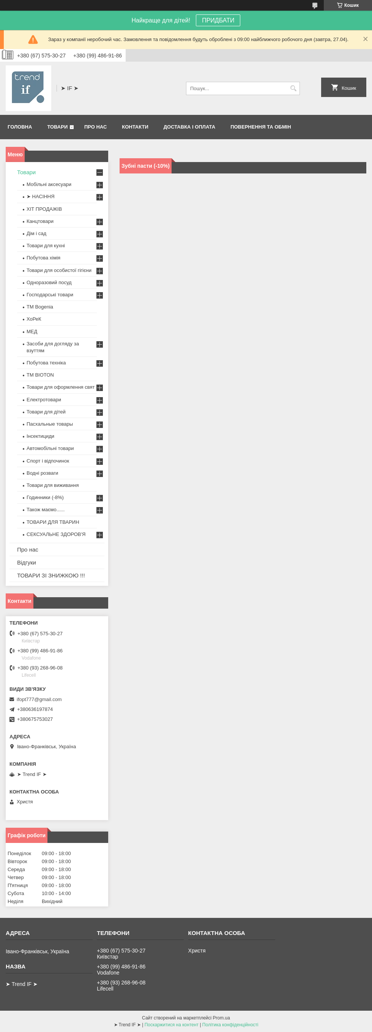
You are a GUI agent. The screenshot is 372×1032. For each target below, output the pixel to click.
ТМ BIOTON (40, 375)
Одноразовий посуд (49, 282)
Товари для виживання (53, 485)
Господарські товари (50, 294)
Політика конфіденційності (230, 1024)
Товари (57, 127)
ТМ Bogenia (40, 307)
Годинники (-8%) (45, 497)
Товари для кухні (46, 245)
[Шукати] (293, 88)
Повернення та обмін (260, 127)
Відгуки (26, 562)
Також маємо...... (46, 509)
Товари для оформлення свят (61, 387)
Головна (20, 127)
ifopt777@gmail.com (39, 699)
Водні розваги (42, 473)
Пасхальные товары (50, 424)
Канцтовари (40, 221)
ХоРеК (34, 319)
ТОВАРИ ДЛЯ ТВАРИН (53, 522)
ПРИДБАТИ (218, 20)
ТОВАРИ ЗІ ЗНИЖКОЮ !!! (51, 575)
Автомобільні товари (50, 448)
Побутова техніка (46, 363)
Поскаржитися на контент (172, 1024)
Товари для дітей (46, 412)
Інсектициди (40, 436)
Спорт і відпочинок (48, 461)
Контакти (135, 127)
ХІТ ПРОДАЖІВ (44, 209)
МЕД (32, 331)
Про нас (95, 127)
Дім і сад (36, 233)
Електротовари (44, 399)
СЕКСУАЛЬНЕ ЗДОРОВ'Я (56, 534)
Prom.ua (221, 1018)
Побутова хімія (43, 258)
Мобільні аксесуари (49, 184)
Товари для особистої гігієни (59, 270)
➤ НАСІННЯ (41, 196)
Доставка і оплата (189, 127)
